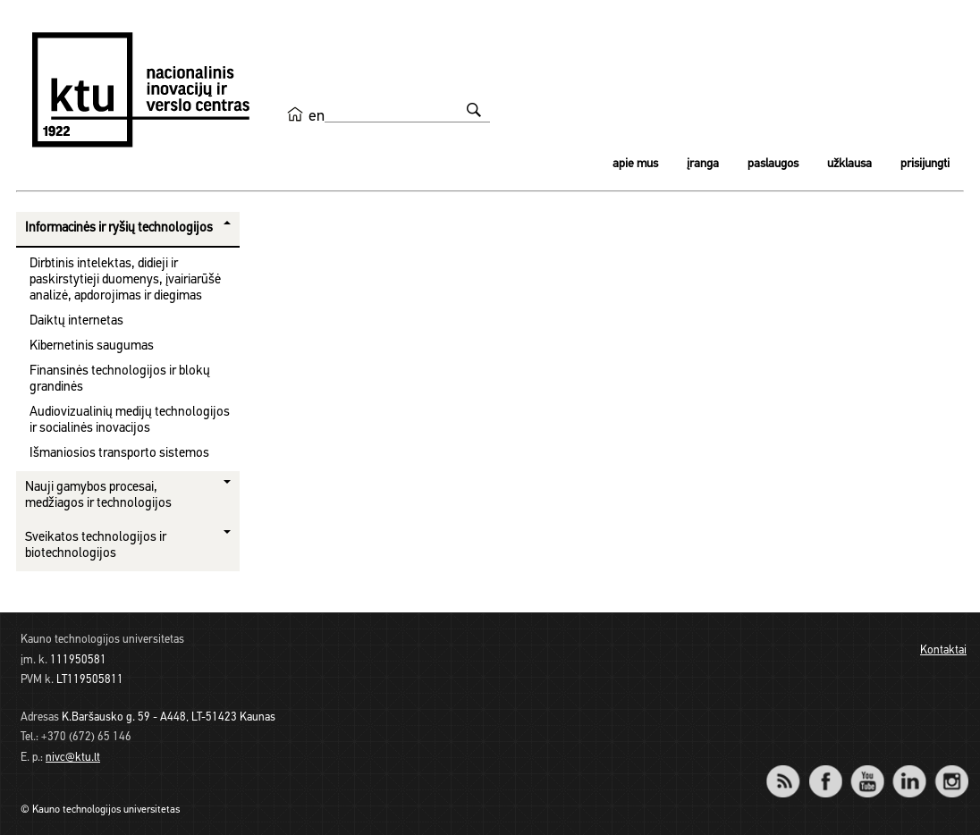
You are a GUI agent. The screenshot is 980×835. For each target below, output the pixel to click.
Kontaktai (943, 650)
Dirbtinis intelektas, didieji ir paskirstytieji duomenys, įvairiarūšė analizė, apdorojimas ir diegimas (125, 280)
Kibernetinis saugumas (92, 346)
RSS (790, 769)
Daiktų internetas (76, 321)
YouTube (866, 769)
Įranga (703, 164)
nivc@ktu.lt (73, 757)
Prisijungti (925, 164)
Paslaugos (773, 164)
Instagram (951, 769)
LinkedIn (908, 769)
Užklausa (849, 164)
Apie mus (635, 164)
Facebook (824, 769)
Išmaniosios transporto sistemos (119, 453)
